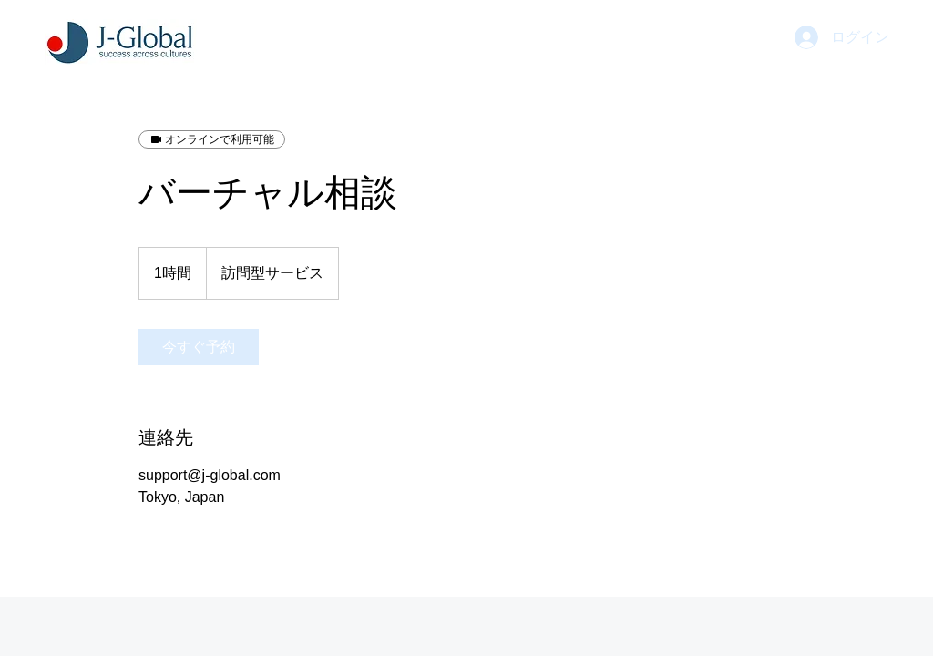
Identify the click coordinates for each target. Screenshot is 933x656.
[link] (198, 347)
